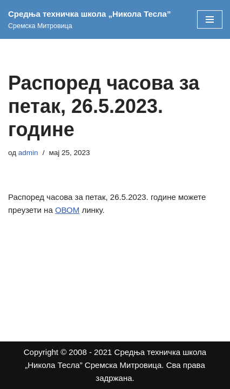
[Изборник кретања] (209, 19)
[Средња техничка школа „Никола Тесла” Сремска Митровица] (94, 19)
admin (28, 153)
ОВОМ (67, 209)
